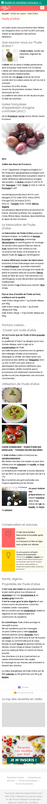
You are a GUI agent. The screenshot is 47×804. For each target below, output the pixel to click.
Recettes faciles (15, 777)
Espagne (11, 185)
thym (41, 507)
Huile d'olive (33, 13)
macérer (40, 497)
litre (42, 285)
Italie (25, 185)
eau (20, 255)
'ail (39, 504)
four (42, 464)
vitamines (7, 595)
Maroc (35, 203)
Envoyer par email (23, 692)
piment (8, 510)
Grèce (20, 182)
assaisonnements (11, 458)
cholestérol (29, 610)
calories (10, 674)
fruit (4, 248)
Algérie (5, 207)
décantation (8, 242)
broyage (6, 239)
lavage (36, 236)
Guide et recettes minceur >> (22, 2)
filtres (40, 272)
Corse (21, 116)
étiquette (34, 360)
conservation (9, 347)
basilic (32, 507)
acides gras (8, 598)
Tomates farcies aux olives (28, 449)
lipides (5, 677)
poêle (33, 464)
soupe (36, 557)
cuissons (21, 464)
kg (18, 285)
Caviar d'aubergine (12, 446)
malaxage (19, 239)
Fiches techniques (28, 780)
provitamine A (28, 595)
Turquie (15, 203)
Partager (23, 687)
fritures (13, 467)
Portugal (6, 188)
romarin (6, 637)
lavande (29, 634)
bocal (20, 644)
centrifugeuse (12, 266)
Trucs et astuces (24, 783)
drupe (19, 77)
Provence (12, 116)
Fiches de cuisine (18, 13)
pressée (40, 335)
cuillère (29, 557)
